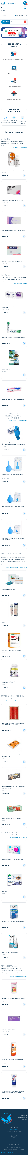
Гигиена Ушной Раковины (19, 277)
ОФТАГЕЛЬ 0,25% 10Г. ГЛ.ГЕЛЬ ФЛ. (10, 952)
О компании (4, 13)
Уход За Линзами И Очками (18, 834)
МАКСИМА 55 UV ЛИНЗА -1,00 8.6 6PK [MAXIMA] (12, 859)
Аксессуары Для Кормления (7, 968)
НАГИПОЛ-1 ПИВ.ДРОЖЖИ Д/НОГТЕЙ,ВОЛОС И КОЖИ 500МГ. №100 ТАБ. (13, 681)
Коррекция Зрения (5, 834)
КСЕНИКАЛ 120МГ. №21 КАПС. (8, 589)
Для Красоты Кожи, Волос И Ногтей (10, 563)
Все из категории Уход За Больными (18, 420)
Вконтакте (12, 1136)
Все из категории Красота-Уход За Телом (16, 567)
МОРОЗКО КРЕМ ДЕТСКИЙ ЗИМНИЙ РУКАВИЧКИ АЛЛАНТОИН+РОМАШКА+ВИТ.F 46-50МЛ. (13, 1092)
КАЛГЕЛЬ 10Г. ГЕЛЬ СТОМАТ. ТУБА (10, 1029)
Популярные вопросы (22, 1117)
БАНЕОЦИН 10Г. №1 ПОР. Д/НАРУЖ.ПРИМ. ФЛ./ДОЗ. (13, 170)
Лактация (9, 974)
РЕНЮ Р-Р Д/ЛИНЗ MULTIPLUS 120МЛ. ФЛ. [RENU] (13, 921)
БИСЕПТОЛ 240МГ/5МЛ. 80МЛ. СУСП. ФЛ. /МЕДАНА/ (13, 998)
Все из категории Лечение (20, 147)
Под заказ (24, 236)
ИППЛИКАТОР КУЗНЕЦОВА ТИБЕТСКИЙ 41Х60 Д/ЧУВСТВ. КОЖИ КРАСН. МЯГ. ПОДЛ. (13, 724)
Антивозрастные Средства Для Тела (10, 556)
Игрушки (18, 972)
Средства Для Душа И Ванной (15, 279)
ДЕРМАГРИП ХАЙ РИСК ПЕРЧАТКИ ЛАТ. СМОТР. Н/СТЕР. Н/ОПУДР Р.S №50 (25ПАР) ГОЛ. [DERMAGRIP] (13, 443)
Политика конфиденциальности (14, 1131)
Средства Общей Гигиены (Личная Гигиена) (11, 281)
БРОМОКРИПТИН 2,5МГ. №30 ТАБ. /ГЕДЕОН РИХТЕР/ (13, 230)
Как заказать (24, 1115)
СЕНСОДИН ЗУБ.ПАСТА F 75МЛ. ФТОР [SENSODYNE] (13, 337)
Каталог (6, 21)
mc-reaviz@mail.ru (14, 1129)
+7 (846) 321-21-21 (21, 15)
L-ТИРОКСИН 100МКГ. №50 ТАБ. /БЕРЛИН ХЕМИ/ (13, 200)
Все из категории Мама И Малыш (18, 976)
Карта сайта (24, 1119)
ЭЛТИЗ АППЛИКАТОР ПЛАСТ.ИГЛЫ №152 (11, 818)
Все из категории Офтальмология (18, 837)
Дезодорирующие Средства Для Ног (16, 561)
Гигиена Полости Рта (6, 277)
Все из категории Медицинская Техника (16, 700)
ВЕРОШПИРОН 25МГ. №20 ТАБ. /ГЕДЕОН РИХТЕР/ (13, 261)
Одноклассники (15, 1136)
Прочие (4, 279)
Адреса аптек (5, 8)
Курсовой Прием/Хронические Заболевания (12, 141)
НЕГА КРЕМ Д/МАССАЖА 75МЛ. (9, 620)
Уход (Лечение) (14, 143)
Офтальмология (5, 143)
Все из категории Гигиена (20, 283)
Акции (3, 10)
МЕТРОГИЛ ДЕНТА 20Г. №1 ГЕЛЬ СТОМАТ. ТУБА (13, 399)
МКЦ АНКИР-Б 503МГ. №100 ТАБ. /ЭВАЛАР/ (11, 650)
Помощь (3, 15)
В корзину (24, 175)
